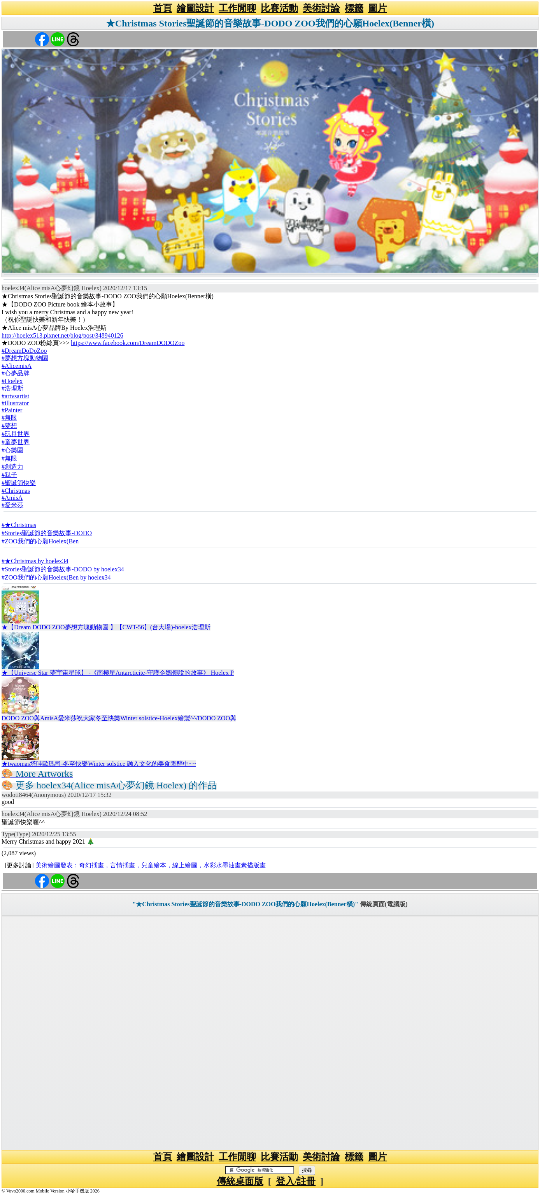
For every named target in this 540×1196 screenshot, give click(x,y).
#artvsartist (15, 396)
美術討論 (321, 8)
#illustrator (15, 403)
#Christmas (16, 490)
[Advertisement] (270, 1033)
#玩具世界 (16, 434)
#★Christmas (19, 525)
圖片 (377, 8)
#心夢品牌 (16, 373)
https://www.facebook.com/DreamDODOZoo (127, 343)
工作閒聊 (237, 8)
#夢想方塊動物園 (25, 358)
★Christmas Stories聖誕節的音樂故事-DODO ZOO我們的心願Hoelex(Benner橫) (270, 23)
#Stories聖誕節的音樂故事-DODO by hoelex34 (63, 569)
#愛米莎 (12, 505)
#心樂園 (12, 450)
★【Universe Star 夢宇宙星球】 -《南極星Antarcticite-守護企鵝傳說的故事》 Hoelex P (118, 672)
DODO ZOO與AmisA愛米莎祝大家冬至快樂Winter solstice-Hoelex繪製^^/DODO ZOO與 (119, 718)
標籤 (354, 8)
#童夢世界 (16, 442)
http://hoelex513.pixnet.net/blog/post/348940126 (62, 335)
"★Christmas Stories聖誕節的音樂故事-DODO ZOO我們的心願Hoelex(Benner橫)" (245, 904)
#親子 (9, 474)
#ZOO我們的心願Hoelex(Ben (40, 541)
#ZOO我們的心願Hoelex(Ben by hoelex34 (56, 577)
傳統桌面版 (240, 1181)
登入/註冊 (296, 1181)
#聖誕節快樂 (19, 483)
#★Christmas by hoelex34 (35, 561)
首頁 (162, 8)
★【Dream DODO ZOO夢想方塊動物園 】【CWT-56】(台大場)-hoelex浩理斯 (106, 627)
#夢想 (9, 425)
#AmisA (12, 497)
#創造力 (12, 466)
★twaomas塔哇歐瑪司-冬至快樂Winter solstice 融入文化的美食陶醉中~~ (99, 763)
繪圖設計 (195, 8)
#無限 (9, 417)
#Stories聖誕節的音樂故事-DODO (47, 533)
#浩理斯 (12, 388)
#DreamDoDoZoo (24, 350)
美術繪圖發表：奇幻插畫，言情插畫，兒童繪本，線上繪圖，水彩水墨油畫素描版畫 (150, 865)
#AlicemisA (17, 365)
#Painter (12, 410)
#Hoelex (12, 381)
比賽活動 (279, 8)
